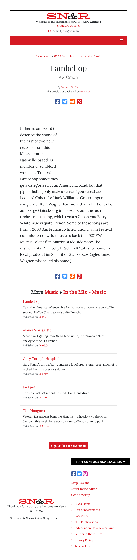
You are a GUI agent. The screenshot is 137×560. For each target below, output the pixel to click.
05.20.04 (44, 426)
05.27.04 (43, 374)
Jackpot (29, 387)
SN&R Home (83, 504)
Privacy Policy (84, 540)
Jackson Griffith (70, 87)
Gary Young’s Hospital (41, 358)
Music (72, 56)
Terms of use (83, 546)
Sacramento (43, 56)
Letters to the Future (88, 534)
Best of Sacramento (87, 510)
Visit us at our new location (101, 461)
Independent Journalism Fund (95, 528)
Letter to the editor (84, 489)
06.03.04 (59, 56)
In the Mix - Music (90, 56)
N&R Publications (86, 522)
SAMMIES (81, 516)
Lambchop (32, 301)
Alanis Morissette (37, 330)
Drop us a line (80, 483)
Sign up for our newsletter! (68, 446)
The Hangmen (34, 410)
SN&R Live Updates (68, 25)
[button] (121, 40)
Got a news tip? (81, 495)
